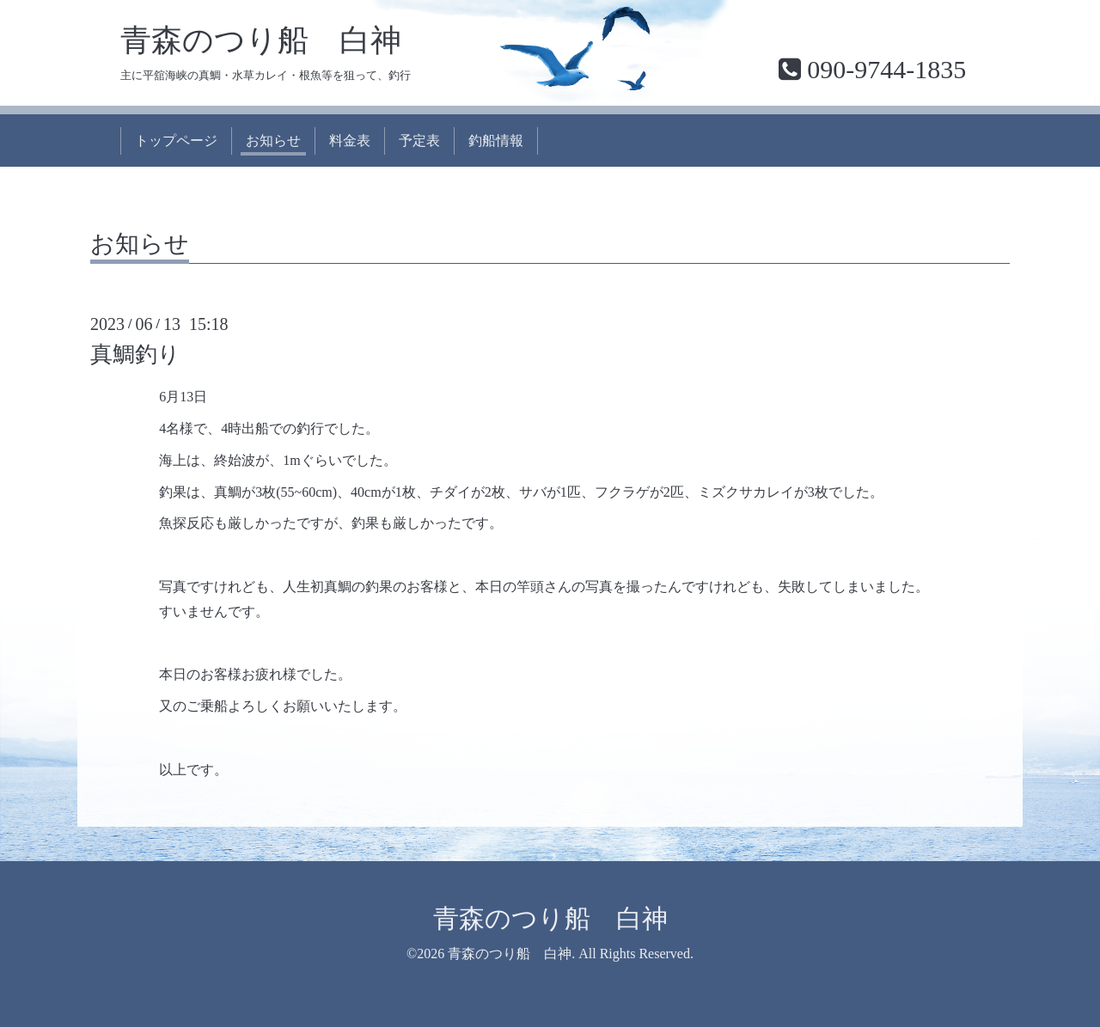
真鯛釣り (135, 354)
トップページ (176, 140)
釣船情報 (495, 140)
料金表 (349, 140)
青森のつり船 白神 (260, 40)
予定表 (419, 140)
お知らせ (273, 140)
